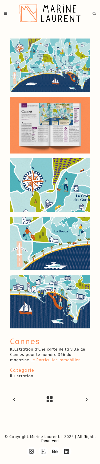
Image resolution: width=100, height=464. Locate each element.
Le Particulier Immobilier (55, 360)
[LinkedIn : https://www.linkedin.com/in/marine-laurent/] (66, 451)
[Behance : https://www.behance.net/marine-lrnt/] (55, 451)
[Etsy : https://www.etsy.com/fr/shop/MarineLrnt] (43, 451)
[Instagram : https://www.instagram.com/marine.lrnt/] (31, 451)
